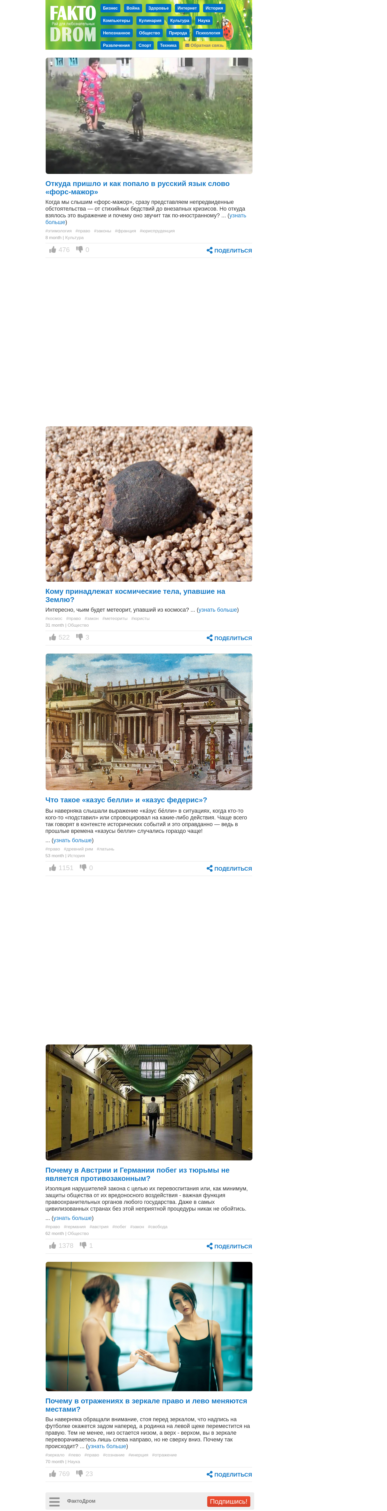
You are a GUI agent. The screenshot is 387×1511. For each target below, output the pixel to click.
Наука (204, 20)
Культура (179, 20)
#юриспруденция (157, 230)
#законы (102, 230)
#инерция (138, 1454)
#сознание (114, 1454)
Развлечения (116, 45)
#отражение (164, 1454)
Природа (178, 33)
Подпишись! (228, 1501)
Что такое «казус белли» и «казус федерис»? (126, 800)
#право (82, 230)
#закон (92, 618)
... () (69, 840)
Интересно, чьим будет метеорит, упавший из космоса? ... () (142, 609)
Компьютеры (116, 20)
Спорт (144, 45)
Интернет (187, 8)
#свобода (158, 1226)
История (214, 8)
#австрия (99, 1226)
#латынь (105, 848)
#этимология (58, 230)
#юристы (140, 618)
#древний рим (78, 848)
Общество (149, 33)
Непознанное (116, 33)
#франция (125, 230)
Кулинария (150, 20)
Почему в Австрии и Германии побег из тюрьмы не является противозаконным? (137, 1174)
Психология (208, 33)
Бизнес (110, 8)
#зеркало (55, 1454)
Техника (168, 45)
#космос (54, 618)
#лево (74, 1454)
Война (133, 8)
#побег (119, 1226)
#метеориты (115, 618)
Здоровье (158, 8)
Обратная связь (204, 45)
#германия (75, 1226)
